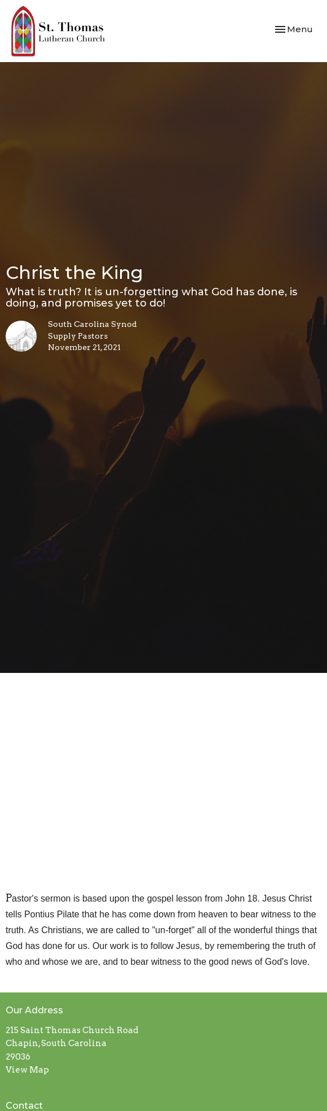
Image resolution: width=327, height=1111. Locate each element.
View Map (27, 1070)
